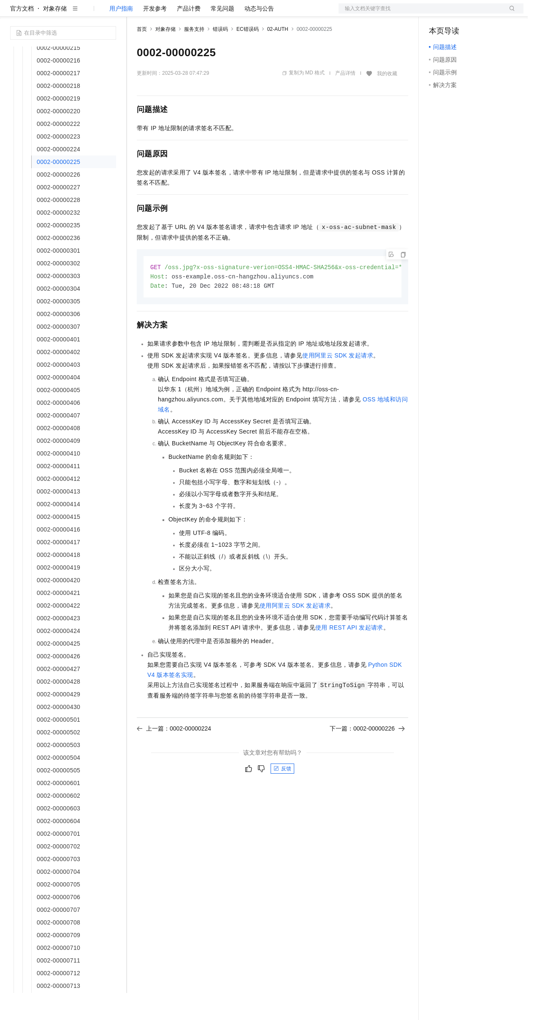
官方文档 (22, 35)
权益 (162, 13)
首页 (142, 56)
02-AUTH (277, 56)
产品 (110, 13)
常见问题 (222, 35)
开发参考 (155, 35)
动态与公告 (259, 35)
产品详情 (345, 100)
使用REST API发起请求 (349, 655)
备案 (438, 13)
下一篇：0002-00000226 (367, 756)
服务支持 (194, 56)
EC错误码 (247, 56)
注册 (479, 13)
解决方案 (136, 13)
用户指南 (121, 35)
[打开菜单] (13, 13)
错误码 (220, 56)
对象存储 (55, 35)
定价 (182, 13)
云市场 (205, 13)
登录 (509, 13)
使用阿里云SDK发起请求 (337, 383)
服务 (249, 13)
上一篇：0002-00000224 (174, 756)
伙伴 (229, 13)
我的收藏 (387, 101)
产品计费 (189, 35)
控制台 (458, 13)
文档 (420, 13)
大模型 (86, 13)
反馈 (282, 797)
